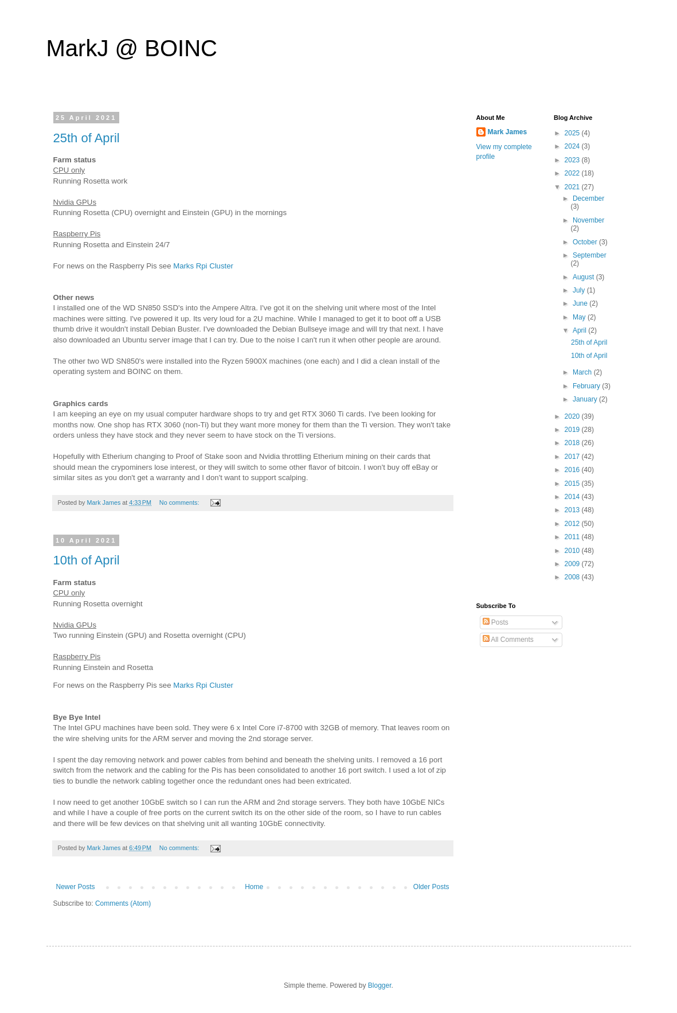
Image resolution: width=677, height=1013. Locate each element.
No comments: (180, 502)
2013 (573, 510)
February (587, 386)
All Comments (508, 640)
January (586, 399)
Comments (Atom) (123, 903)
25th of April (86, 138)
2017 (573, 457)
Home (254, 887)
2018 (573, 443)
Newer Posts (75, 887)
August (584, 277)
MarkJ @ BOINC (131, 48)
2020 (573, 416)
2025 (573, 133)
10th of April (86, 560)
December (588, 198)
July (580, 290)
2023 (573, 160)
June (581, 303)
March (583, 372)
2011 (573, 537)
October (586, 242)
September (589, 255)
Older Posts (431, 887)
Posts (495, 622)
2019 (573, 430)
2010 (573, 551)
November (588, 220)
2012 (573, 524)
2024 (573, 146)
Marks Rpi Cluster (203, 266)
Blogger (380, 985)
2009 (573, 564)
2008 (573, 577)
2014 (573, 497)
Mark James (507, 132)
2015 (573, 484)
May (580, 317)
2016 (573, 470)
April (580, 330)
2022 (573, 173)
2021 (573, 187)
